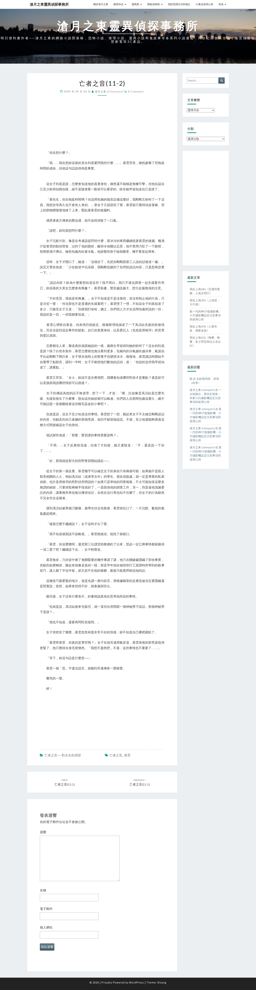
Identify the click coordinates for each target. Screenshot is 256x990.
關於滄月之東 (100, 4)
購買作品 (118, 4)
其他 (220, 4)
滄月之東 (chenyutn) (109, 91)
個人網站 (46, 927)
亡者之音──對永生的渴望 (62, 755)
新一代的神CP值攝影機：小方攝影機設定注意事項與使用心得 (205, 315)
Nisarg (161, 982)
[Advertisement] (102, 125)
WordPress (136, 982)
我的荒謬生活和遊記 (179, 4)
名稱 (43, 890)
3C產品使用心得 (204, 4)
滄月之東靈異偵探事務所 (49, 4)
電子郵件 (46, 909)
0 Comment (136, 91)
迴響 (43, 832)
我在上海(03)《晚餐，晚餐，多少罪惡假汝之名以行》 (205, 341)
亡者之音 (115, 755)
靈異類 (135, 4)
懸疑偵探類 (153, 4)
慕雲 (127, 755)
